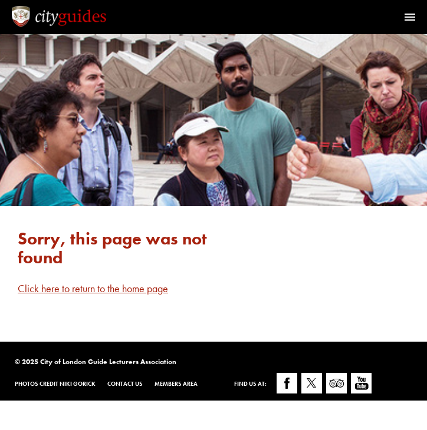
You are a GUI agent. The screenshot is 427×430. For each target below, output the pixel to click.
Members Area (176, 384)
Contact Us (125, 384)
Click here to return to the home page (93, 288)
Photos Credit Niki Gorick (55, 384)
